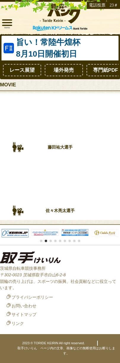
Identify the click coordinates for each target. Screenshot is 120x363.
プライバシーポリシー (32, 297)
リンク (18, 323)
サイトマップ (24, 314)
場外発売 (64, 70)
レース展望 (22, 70)
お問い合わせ (24, 305)
